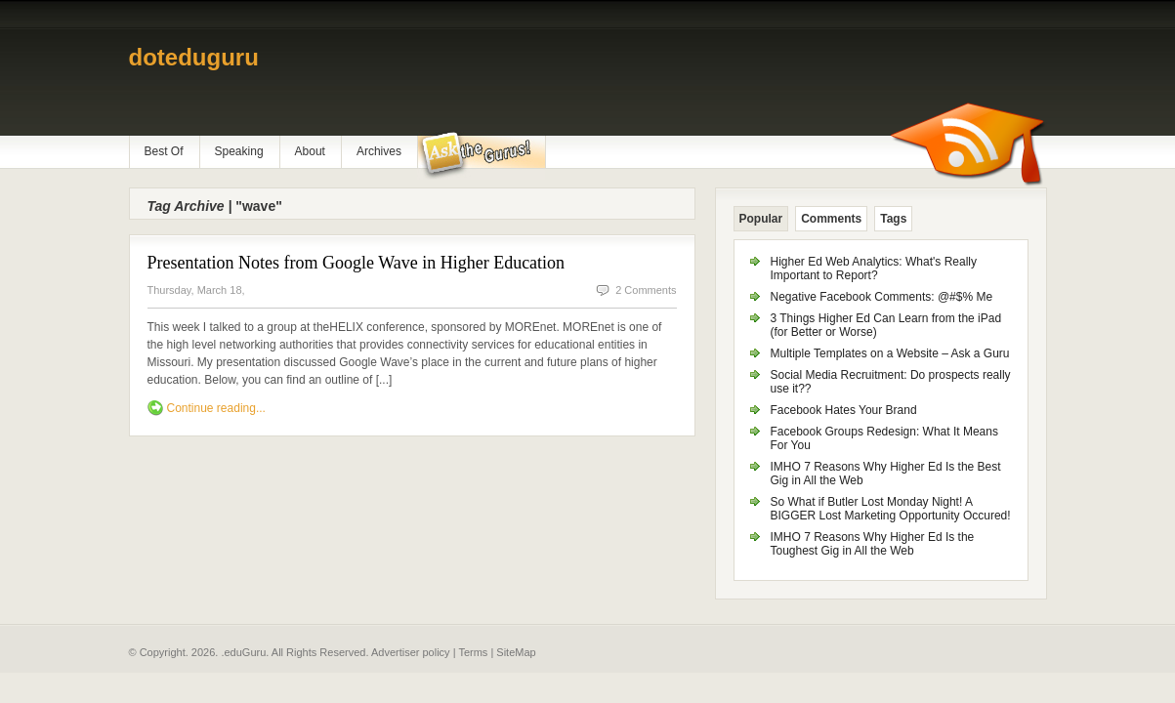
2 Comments (645, 290)
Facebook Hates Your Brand (844, 410)
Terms (472, 652)
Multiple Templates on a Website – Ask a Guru (890, 353)
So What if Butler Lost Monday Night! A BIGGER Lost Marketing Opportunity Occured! (891, 508)
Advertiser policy (410, 652)
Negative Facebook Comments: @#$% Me (882, 297)
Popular (761, 219)
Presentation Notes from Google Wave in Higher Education (356, 262)
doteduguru (194, 57)
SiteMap (515, 652)
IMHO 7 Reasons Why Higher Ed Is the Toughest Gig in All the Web (873, 544)
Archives (379, 151)
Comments (831, 219)
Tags (893, 219)
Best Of (164, 151)
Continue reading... (216, 408)
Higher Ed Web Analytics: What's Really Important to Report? (874, 268)
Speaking (239, 151)
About (310, 151)
